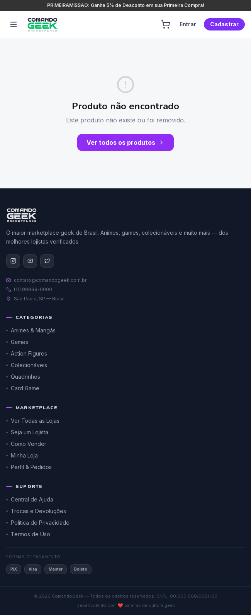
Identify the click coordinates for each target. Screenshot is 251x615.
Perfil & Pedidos (29, 467)
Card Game (22, 388)
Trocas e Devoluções (36, 511)
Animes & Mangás (31, 330)
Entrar (188, 24)
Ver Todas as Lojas (32, 420)
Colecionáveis (26, 365)
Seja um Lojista (27, 432)
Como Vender (26, 443)
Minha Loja (22, 455)
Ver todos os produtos (125, 142)
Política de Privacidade (38, 522)
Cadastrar (224, 24)
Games (17, 342)
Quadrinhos (23, 376)
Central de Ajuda (29, 499)
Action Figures (26, 353)
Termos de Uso (28, 534)
